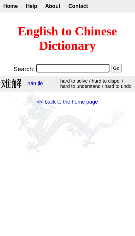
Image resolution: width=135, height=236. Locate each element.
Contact (78, 6)
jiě (40, 83)
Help (31, 6)
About (52, 6)
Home (10, 6)
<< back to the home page (67, 102)
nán (32, 83)
